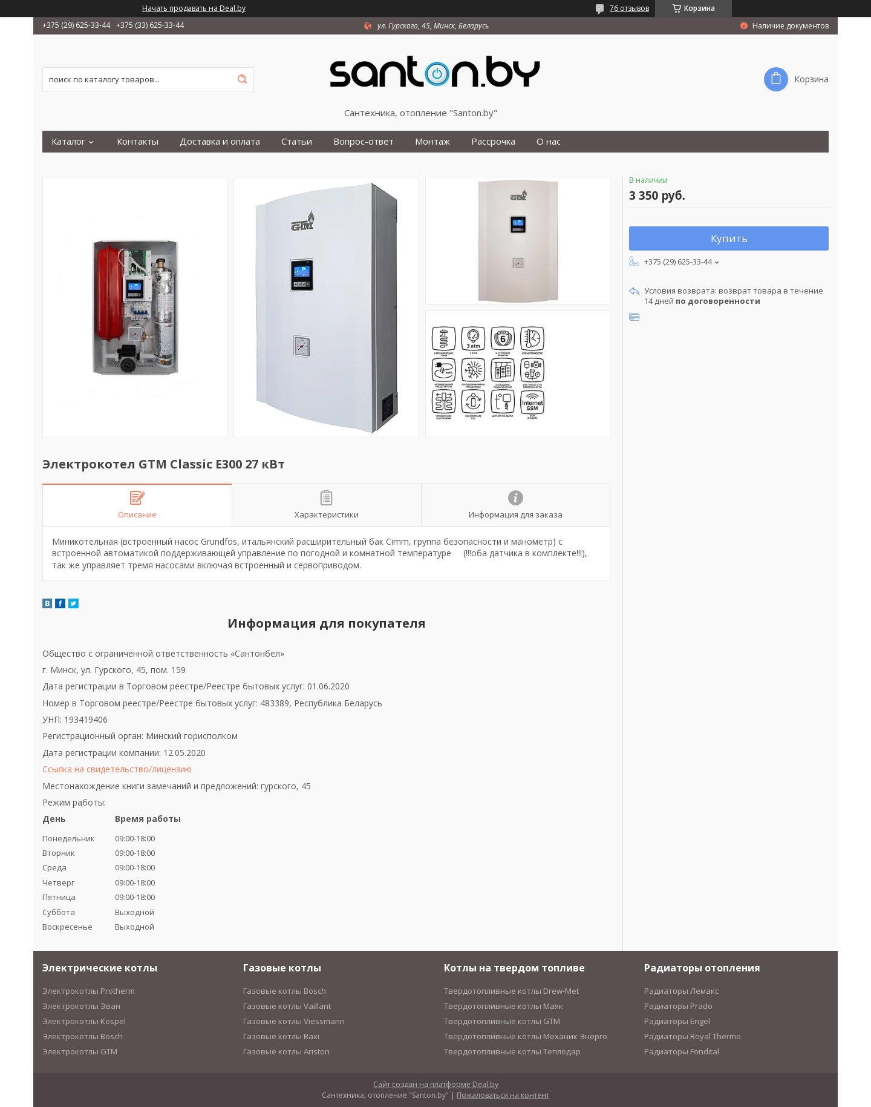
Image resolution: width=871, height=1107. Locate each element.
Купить (729, 238)
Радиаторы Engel (677, 1021)
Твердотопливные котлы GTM (502, 1021)
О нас (549, 141)
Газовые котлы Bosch (284, 990)
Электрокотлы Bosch (82, 1036)
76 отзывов (629, 8)
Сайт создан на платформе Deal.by (435, 1084)
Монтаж (432, 141)
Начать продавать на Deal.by (194, 8)
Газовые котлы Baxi (281, 1036)
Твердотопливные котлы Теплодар (512, 1051)
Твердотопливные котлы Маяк (503, 1005)
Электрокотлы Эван (81, 1005)
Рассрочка (493, 141)
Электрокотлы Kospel (84, 1021)
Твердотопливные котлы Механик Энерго (525, 1036)
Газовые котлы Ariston (286, 1051)
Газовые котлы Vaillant (287, 1005)
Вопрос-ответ (363, 141)
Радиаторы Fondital (681, 1051)
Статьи (296, 141)
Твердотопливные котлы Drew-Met (511, 990)
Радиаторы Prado (678, 1005)
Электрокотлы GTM (79, 1051)
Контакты (137, 141)
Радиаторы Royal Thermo (692, 1036)
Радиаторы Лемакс (681, 990)
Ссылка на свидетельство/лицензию (117, 769)
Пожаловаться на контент (503, 1095)
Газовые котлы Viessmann (294, 1021)
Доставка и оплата (220, 141)
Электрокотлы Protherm (88, 990)
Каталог (68, 141)
